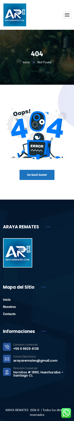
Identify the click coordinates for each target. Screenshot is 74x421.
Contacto (9, 314)
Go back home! (37, 175)
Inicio (26, 62)
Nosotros (9, 307)
